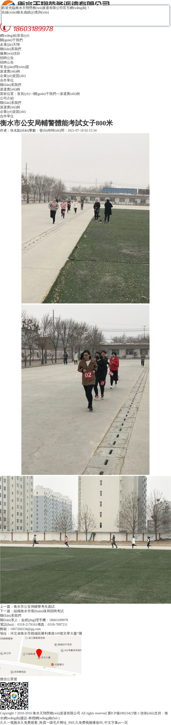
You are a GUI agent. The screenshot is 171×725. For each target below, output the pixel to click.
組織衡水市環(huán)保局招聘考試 (39, 611)
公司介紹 (7, 98)
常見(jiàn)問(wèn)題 (14, 67)
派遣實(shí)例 (10, 71)
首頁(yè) (23, 94)
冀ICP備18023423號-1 (124, 713)
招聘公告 (7, 58)
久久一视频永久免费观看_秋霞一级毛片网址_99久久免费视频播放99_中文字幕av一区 (64, 722)
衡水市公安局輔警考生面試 (34, 606)
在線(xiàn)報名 (13, 12)
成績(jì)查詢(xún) (36, 12)
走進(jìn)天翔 (10, 44)
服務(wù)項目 (10, 53)
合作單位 (7, 80)
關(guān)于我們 (11, 40)
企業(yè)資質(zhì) (13, 76)
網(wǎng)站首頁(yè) (14, 35)
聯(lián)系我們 (10, 49)
